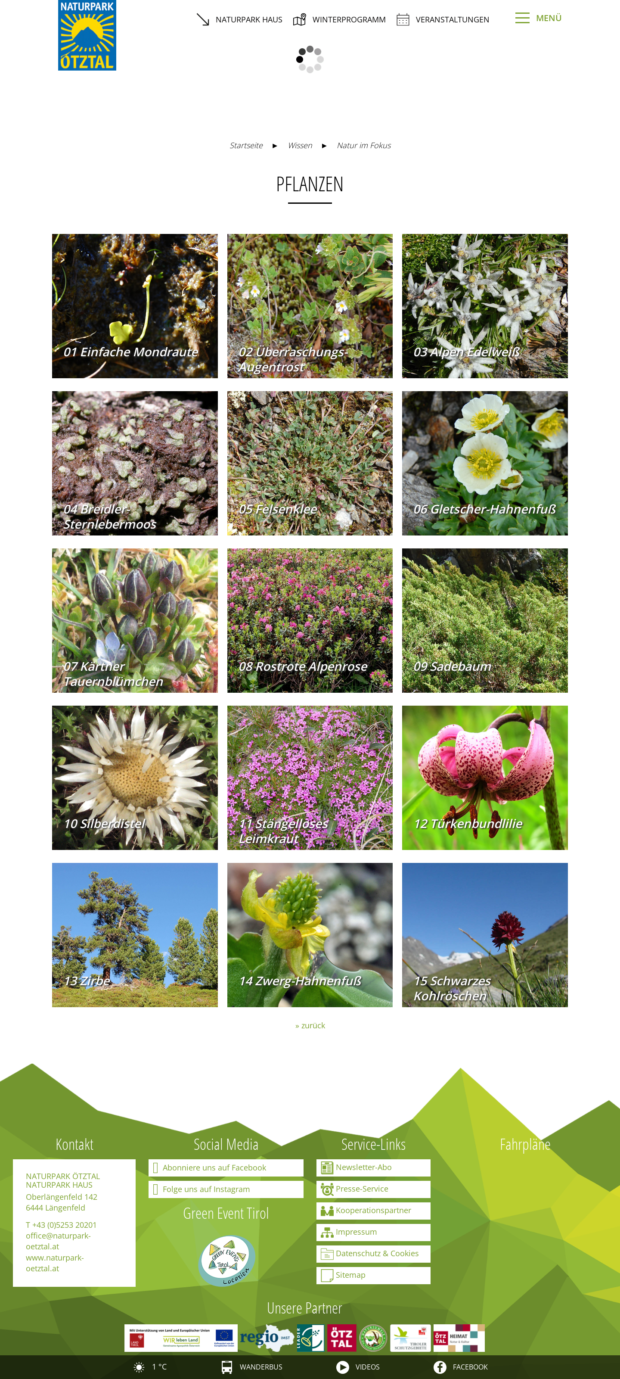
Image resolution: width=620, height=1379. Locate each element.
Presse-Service (354, 1189)
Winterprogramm (339, 19)
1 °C (150, 1366)
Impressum (349, 1232)
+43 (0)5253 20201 (64, 1225)
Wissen (300, 145)
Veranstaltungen (443, 19)
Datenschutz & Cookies (370, 1254)
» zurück (310, 1025)
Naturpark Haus (239, 19)
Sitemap (343, 1275)
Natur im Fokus (364, 145)
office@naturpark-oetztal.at (58, 1240)
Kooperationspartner (366, 1211)
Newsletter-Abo (356, 1167)
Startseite (246, 145)
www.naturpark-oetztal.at (55, 1262)
